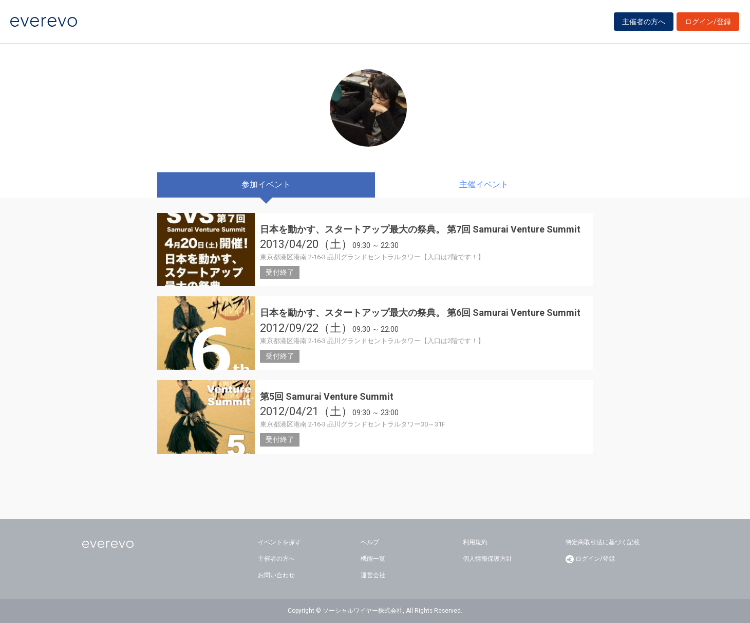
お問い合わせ (276, 575)
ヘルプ (370, 542)
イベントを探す (279, 542)
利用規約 (475, 542)
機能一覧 (373, 558)
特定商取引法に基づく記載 (603, 542)
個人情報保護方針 (487, 558)
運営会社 (373, 575)
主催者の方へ (643, 21)
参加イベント (266, 184)
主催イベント (484, 184)
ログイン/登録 (708, 21)
